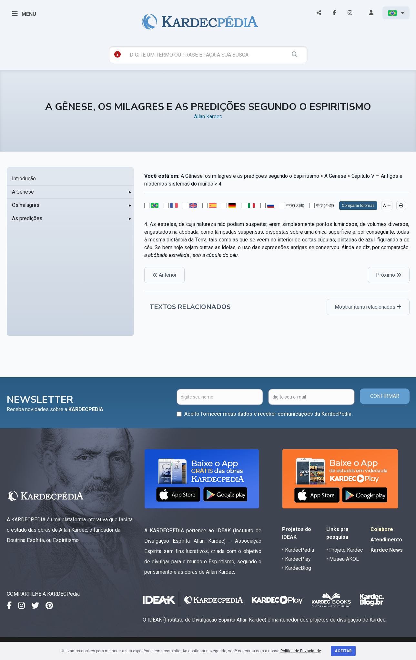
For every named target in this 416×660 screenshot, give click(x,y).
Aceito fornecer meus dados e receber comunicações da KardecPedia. (268, 414)
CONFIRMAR (384, 396)
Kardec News (386, 550)
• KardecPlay (296, 559)
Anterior (164, 275)
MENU (24, 13)
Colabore (381, 529)
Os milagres (25, 205)
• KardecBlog (296, 568)
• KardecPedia (298, 550)
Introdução (24, 179)
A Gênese (23, 192)
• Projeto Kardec (344, 550)
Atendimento (386, 540)
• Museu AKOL (342, 559)
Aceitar (343, 651)
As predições (27, 218)
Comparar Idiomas (358, 205)
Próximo (388, 275)
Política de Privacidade (300, 651)
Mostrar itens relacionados (368, 307)
